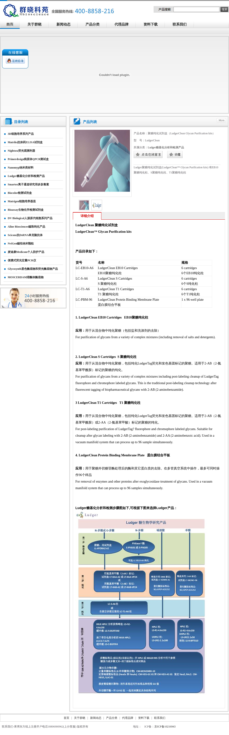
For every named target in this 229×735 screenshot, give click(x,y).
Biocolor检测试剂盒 (20, 193)
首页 (66, 718)
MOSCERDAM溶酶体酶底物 (26, 277)
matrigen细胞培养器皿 (22, 201)
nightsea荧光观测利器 (21, 150)
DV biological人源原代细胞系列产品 (30, 218)
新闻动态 (66, 24)
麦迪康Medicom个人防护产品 (26, 252)
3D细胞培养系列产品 (21, 133)
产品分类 (95, 24)
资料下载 (153, 24)
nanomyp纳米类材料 (20, 167)
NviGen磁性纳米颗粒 (21, 243)
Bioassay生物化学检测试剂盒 (26, 209)
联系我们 (182, 24)
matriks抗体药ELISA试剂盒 (25, 142)
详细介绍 (87, 216)
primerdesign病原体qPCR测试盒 (28, 159)
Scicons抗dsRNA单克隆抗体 (25, 235)
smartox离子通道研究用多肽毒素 (28, 184)
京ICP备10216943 (165, 726)
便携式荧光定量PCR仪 (22, 260)
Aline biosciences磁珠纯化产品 (26, 226)
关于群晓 (34, 24)
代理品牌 (121, 24)
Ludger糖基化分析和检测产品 (26, 176)
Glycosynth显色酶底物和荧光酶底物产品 (33, 268)
